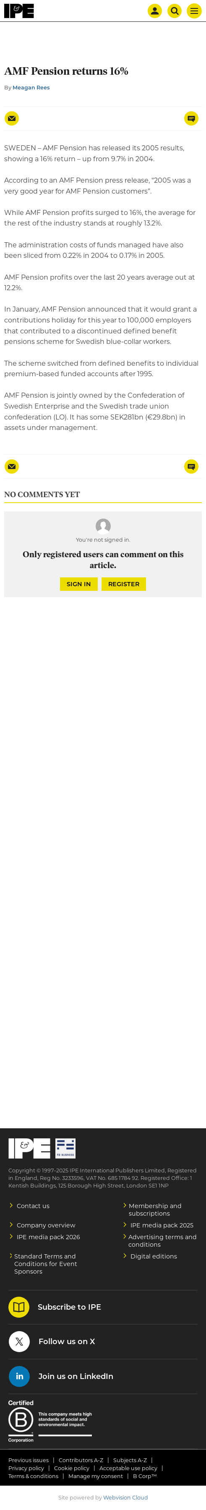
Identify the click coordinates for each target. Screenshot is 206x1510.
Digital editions (153, 1256)
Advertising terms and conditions (162, 1240)
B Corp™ (145, 1476)
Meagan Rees (31, 87)
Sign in (79, 584)
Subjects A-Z (130, 1460)
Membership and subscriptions (155, 1209)
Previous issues (28, 1460)
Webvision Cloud (125, 1497)
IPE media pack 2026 (48, 1237)
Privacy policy (26, 1468)
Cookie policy (71, 1468)
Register (123, 584)
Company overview (46, 1225)
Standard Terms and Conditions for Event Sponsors (45, 1264)
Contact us (33, 1206)
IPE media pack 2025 (161, 1225)
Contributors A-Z (81, 1460)
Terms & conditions (33, 1476)
